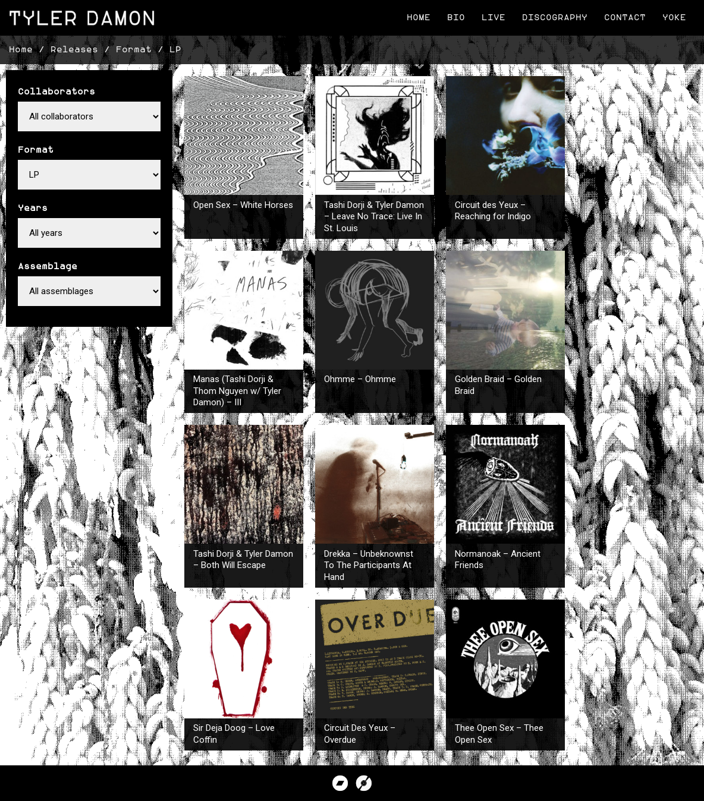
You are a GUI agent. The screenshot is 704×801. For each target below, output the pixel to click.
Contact (625, 17)
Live (493, 17)
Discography (554, 17)
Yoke (674, 17)
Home (418, 17)
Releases (74, 49)
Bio (456, 17)
